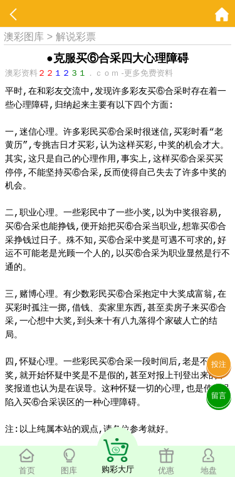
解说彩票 (76, 36)
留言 (218, 395)
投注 (218, 364)
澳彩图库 (24, 36)
